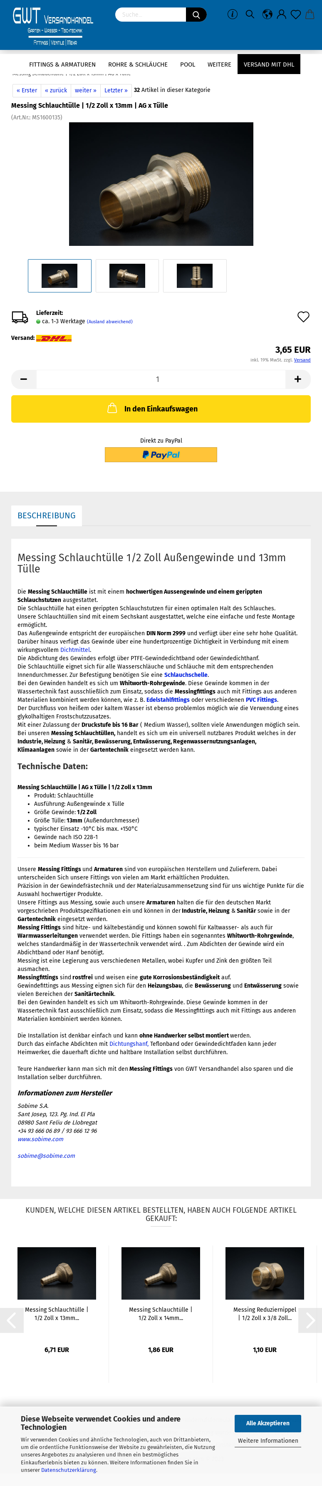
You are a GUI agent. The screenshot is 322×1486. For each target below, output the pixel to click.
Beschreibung (46, 515)
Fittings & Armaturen (62, 64)
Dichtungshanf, (129, 1044)
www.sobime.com (40, 1139)
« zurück (56, 90)
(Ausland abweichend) (110, 321)
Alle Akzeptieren (268, 1423)
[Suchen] (196, 14)
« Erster (27, 90)
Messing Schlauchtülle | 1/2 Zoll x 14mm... (161, 1314)
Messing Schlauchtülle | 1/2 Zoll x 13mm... (57, 1314)
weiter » (86, 90)
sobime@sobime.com (46, 1155)
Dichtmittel (75, 650)
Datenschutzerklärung (68, 1470)
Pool (187, 64)
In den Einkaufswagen (152, 407)
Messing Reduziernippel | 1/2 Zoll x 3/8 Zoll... (264, 1314)
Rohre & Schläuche (138, 64)
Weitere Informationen (268, 1440)
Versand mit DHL (269, 64)
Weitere (219, 64)
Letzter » (116, 90)
